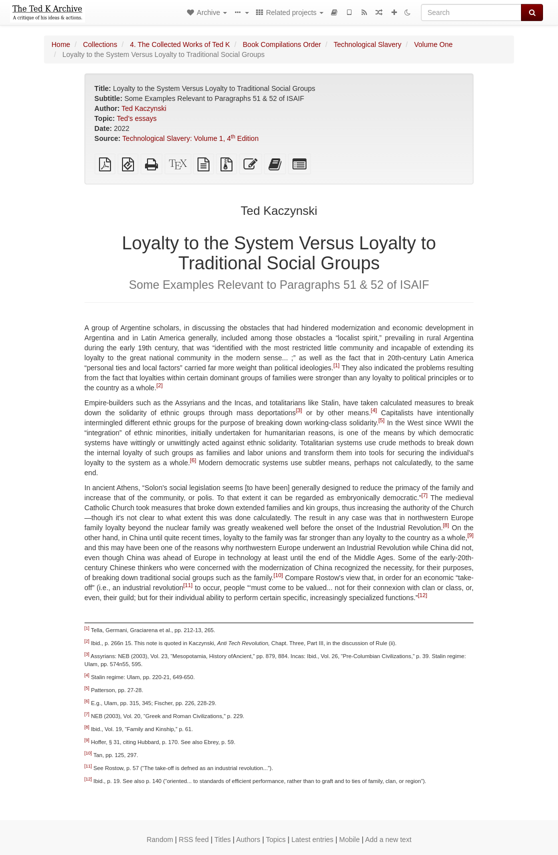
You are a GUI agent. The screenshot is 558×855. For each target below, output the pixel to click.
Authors (248, 840)
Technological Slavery (367, 44)
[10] (278, 575)
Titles (222, 840)
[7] (425, 495)
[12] (423, 595)
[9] (471, 535)
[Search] (471, 12)
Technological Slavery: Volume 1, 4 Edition (190, 138)
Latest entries (313, 840)
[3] (299, 410)
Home (61, 44)
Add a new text (388, 840)
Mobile (349, 840)
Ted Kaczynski (144, 108)
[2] (159, 385)
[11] (188, 585)
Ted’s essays (136, 118)
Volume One (433, 44)
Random (159, 840)
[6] (193, 460)
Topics (276, 840)
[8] (446, 525)
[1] (337, 365)
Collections (100, 44)
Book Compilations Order (282, 44)
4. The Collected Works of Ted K (180, 44)
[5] (381, 420)
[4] (374, 410)
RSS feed (194, 840)
